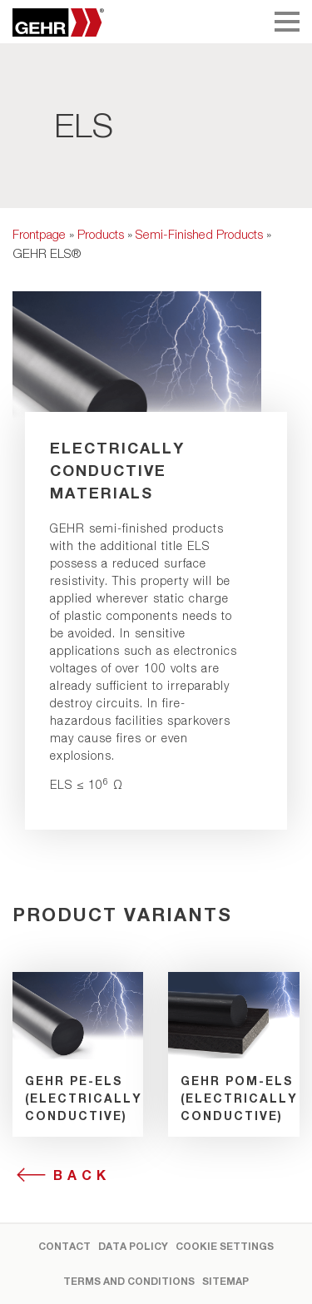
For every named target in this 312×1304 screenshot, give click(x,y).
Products (100, 233)
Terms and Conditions (129, 1281)
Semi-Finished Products (199, 233)
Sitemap (225, 1281)
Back (82, 1175)
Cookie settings (225, 1246)
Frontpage (39, 233)
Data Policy (133, 1246)
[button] (30, 1274)
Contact (64, 1246)
